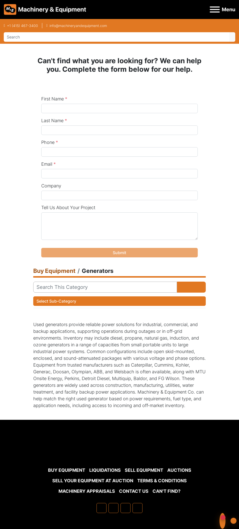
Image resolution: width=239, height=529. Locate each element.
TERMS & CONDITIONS (162, 480)
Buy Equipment (66, 470)
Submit (119, 252)
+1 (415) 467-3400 (22, 25)
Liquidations (105, 470)
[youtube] (137, 508)
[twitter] (125, 508)
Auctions (179, 470)
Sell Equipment (144, 470)
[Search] (116, 37)
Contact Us (133, 491)
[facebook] (101, 508)
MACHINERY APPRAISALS (86, 491)
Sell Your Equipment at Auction (92, 480)
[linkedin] (113, 508)
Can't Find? (166, 491)
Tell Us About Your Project (68, 207)
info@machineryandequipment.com (78, 25)
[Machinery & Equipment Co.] (119, 452)
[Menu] (215, 9)
